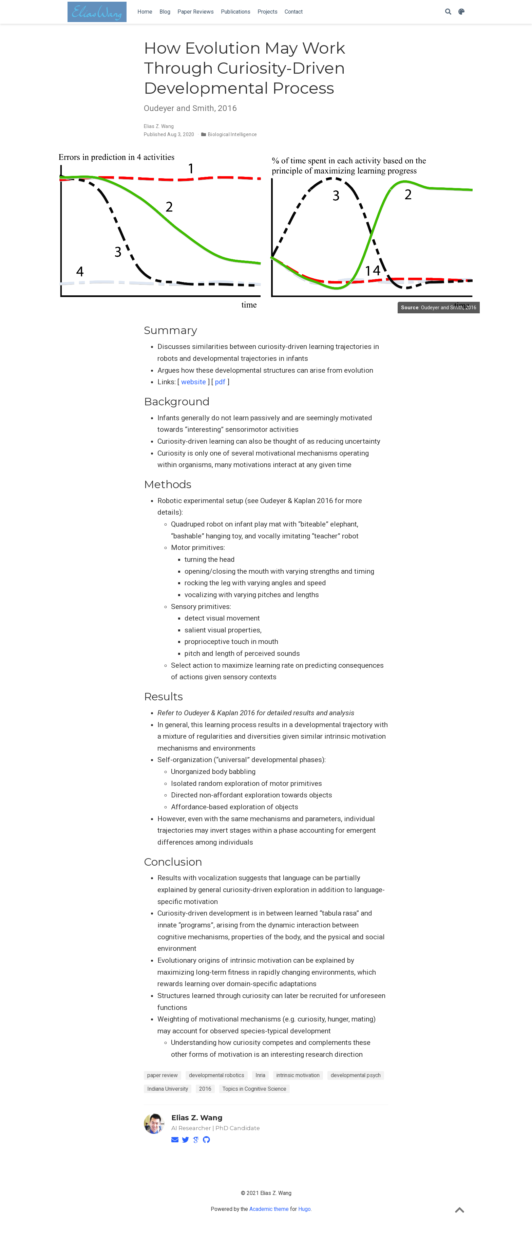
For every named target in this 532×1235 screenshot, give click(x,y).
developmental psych (356, 1075)
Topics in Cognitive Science (254, 1089)
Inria (260, 1075)
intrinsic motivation (298, 1075)
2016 (205, 1089)
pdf (220, 382)
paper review (162, 1075)
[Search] (448, 12)
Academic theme (269, 1209)
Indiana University (167, 1089)
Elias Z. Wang (159, 126)
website (193, 382)
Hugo (304, 1209)
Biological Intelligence (232, 134)
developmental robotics (216, 1075)
